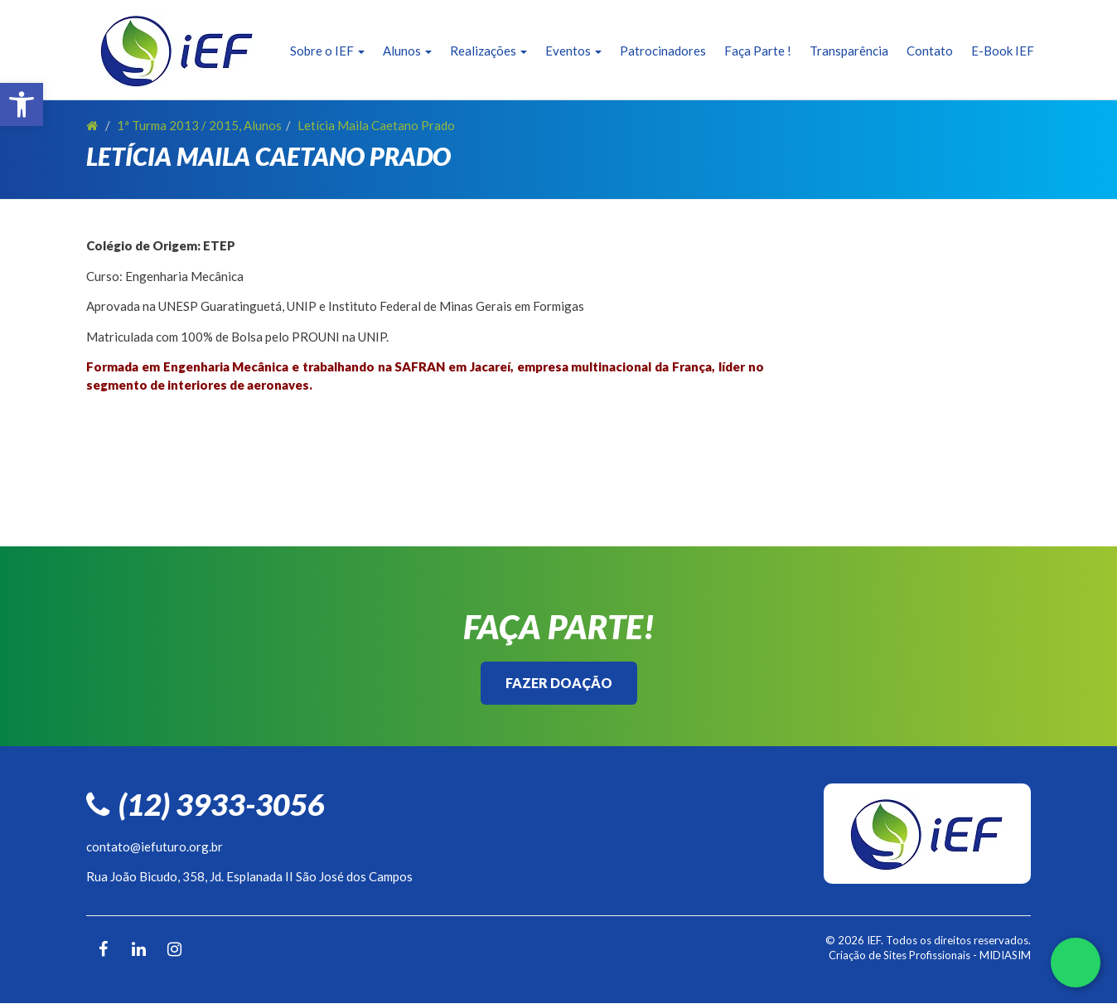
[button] (21, 104)
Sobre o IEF (327, 50)
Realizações (488, 50)
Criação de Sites (868, 955)
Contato (930, 50)
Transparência (849, 50)
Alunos (407, 50)
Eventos (573, 50)
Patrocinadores (663, 50)
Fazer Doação (558, 683)
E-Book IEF (1002, 50)
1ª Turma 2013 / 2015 (178, 125)
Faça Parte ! (757, 50)
